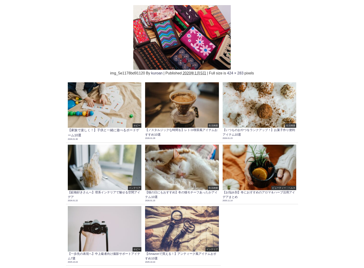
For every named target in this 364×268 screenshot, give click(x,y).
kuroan (156, 73)
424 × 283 (235, 73)
